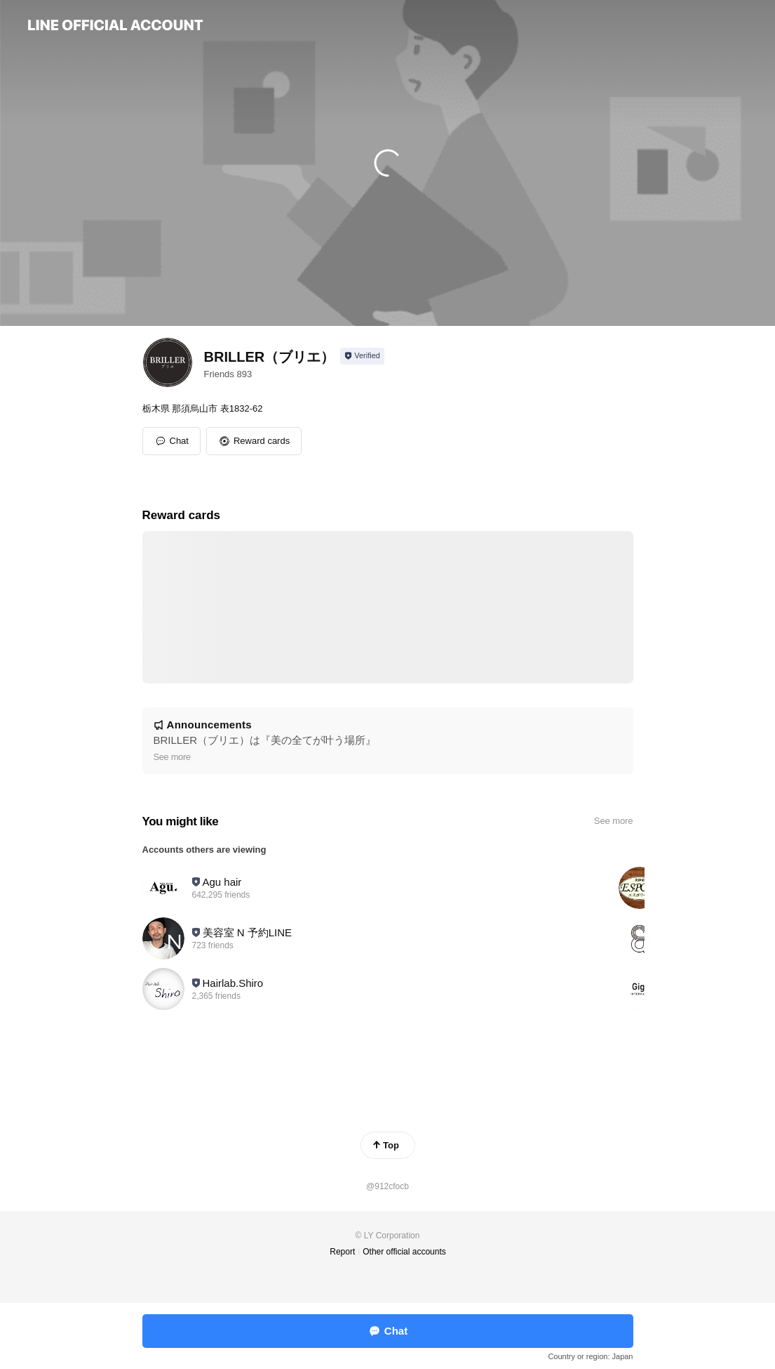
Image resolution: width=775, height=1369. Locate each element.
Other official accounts (404, 1252)
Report (342, 1252)
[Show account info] (362, 356)
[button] (254, 441)
